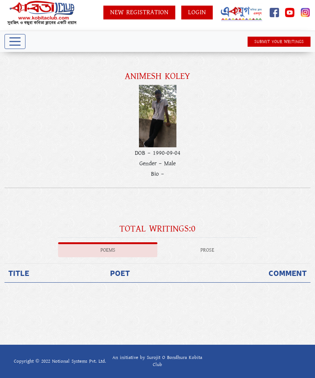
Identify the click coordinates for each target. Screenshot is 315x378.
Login (197, 12)
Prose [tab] (207, 250)
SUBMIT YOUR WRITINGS (279, 42)
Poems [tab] (107, 250)
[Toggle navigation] (14, 41)
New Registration (139, 12)
